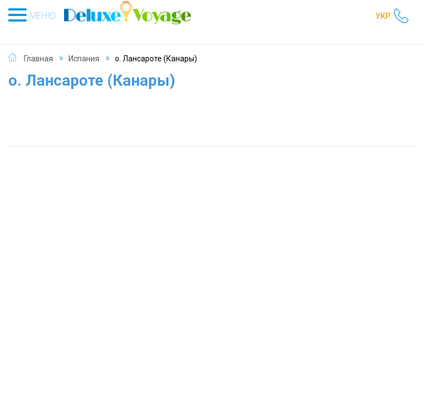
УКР (383, 16)
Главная (38, 58)
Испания (83, 58)
